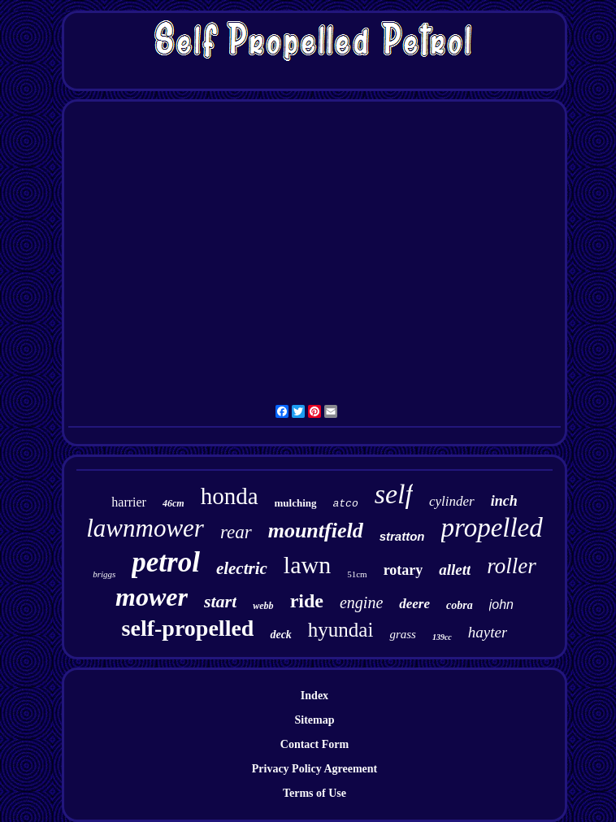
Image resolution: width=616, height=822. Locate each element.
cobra (459, 605)
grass (402, 634)
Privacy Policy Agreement (314, 769)
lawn (307, 564)
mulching (296, 503)
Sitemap (314, 720)
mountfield (315, 530)
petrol (166, 562)
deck (280, 634)
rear (236, 532)
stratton (402, 536)
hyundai (341, 630)
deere (414, 603)
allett (455, 569)
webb (263, 605)
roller (511, 566)
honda (229, 496)
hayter (488, 632)
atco (345, 504)
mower (151, 596)
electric (241, 568)
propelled (492, 527)
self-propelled (188, 628)
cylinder (452, 501)
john (501, 604)
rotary (403, 570)
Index (314, 695)
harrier (128, 502)
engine (361, 602)
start (220, 601)
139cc (442, 637)
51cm (357, 574)
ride (306, 600)
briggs (104, 574)
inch (504, 501)
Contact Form (314, 744)
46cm (173, 503)
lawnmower (145, 528)
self (394, 494)
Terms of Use (314, 793)
